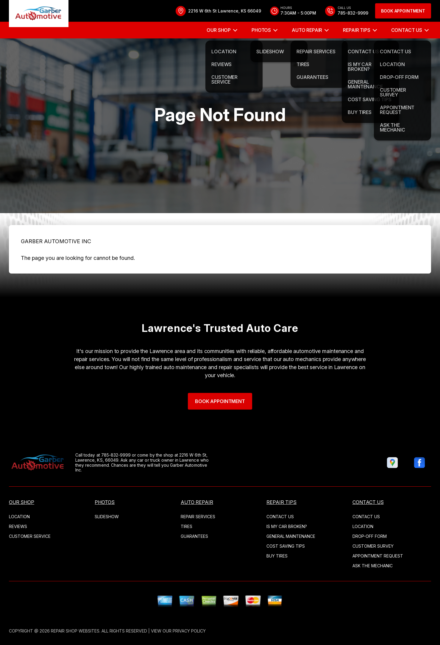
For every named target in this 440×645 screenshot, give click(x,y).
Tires (186, 526)
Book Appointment (403, 10)
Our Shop (219, 30)
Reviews (18, 526)
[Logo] (38, 14)
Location (19, 516)
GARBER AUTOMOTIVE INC (56, 257)
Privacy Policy (189, 630)
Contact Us (406, 30)
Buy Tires (277, 555)
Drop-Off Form (369, 536)
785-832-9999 (100, 454)
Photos (261, 30)
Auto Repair (307, 30)
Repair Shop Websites (75, 630)
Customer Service (30, 536)
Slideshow (107, 516)
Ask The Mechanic (372, 565)
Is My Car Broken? (286, 526)
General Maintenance (290, 536)
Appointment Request (377, 555)
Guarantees (194, 536)
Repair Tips (356, 30)
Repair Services (198, 516)
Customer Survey (373, 546)
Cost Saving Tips (285, 546)
